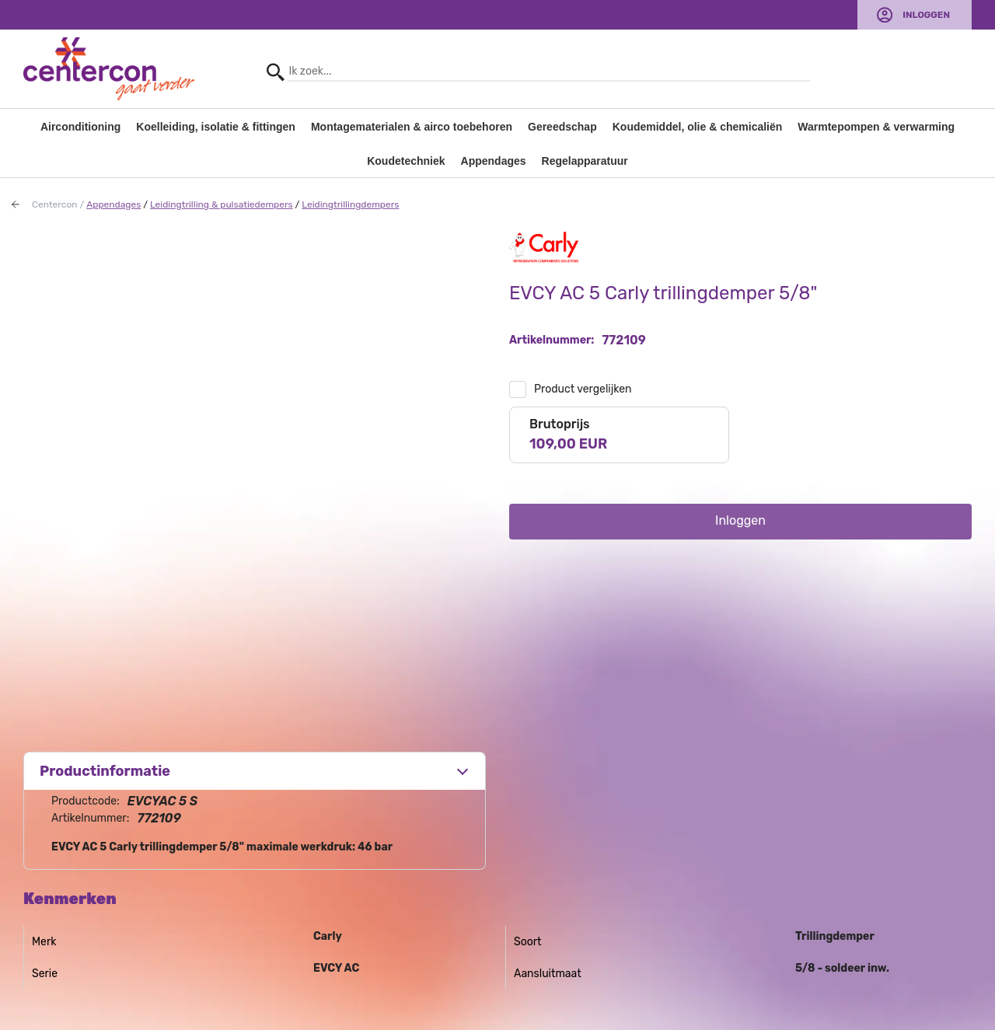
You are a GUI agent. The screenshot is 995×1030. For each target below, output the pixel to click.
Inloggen (926, 14)
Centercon (55, 204)
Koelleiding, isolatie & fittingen (215, 126)
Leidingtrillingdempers (350, 204)
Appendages (493, 161)
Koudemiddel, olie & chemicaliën (698, 126)
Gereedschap (562, 126)
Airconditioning (80, 126)
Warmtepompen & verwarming (876, 126)
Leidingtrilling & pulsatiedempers (221, 204)
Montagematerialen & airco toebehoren (411, 126)
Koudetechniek (406, 161)
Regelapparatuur (585, 161)
